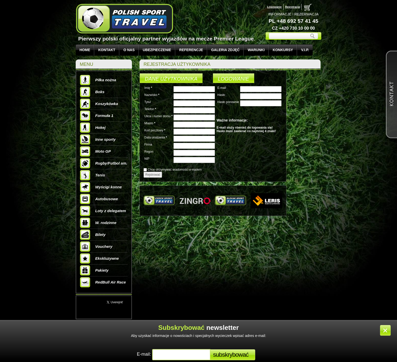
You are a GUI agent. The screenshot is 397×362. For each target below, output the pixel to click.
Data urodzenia (154, 137)
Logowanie (274, 6)
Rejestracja (292, 6)
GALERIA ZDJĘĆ (225, 50)
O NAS (128, 50)
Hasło (221, 95)
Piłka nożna (98, 80)
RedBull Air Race (103, 282)
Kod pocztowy (153, 130)
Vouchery (96, 247)
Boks (92, 92)
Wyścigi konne (101, 187)
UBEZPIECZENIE (157, 50)
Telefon (149, 109)
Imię (147, 88)
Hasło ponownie (228, 102)
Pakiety (94, 270)
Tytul (147, 102)
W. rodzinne (98, 223)
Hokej (93, 128)
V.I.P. (305, 50)
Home (85, 50)
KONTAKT (106, 50)
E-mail (221, 88)
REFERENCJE (191, 50)
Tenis (92, 175)
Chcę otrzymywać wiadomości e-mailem (175, 169)
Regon (148, 151)
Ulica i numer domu (157, 116)
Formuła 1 (96, 116)
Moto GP (95, 151)
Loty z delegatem (103, 211)
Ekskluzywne (99, 258)
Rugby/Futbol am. (103, 163)
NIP (146, 158)
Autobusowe (99, 199)
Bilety (93, 235)
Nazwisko (150, 95)
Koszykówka (99, 104)
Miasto (148, 123)
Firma (148, 144)
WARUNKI (256, 50)
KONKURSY (283, 50)
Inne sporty (98, 139)
